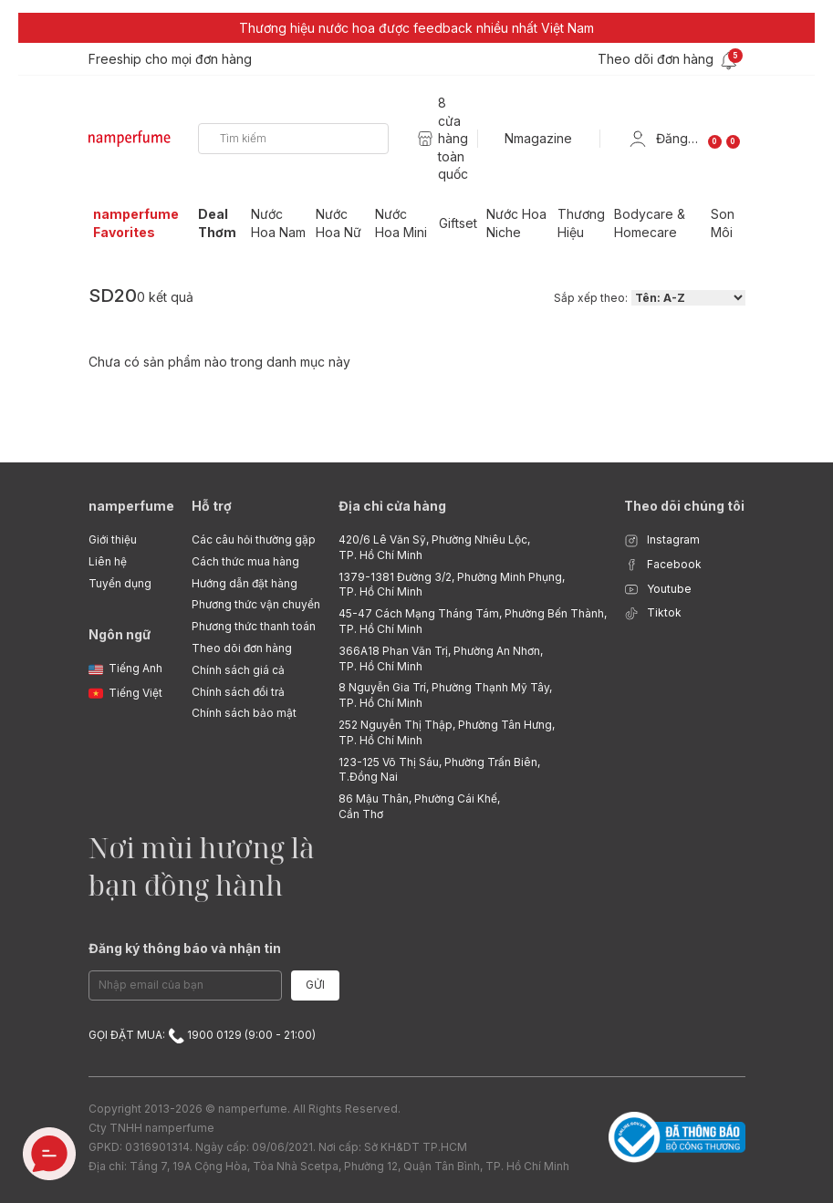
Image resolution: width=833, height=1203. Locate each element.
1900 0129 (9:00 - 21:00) (242, 1035)
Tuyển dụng (120, 583)
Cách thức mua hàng (245, 561)
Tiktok (653, 613)
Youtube (658, 589)
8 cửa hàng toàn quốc (453, 138)
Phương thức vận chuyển (256, 604)
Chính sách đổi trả (238, 692)
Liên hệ (108, 561)
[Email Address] (185, 985)
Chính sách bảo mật (244, 713)
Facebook (663, 565)
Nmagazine (538, 138)
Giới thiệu (113, 539)
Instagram (662, 540)
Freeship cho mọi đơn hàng (170, 59)
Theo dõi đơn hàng (242, 648)
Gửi (315, 984)
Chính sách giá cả (238, 670)
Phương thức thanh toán (254, 626)
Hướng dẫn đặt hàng (244, 583)
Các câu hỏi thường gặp (254, 539)
